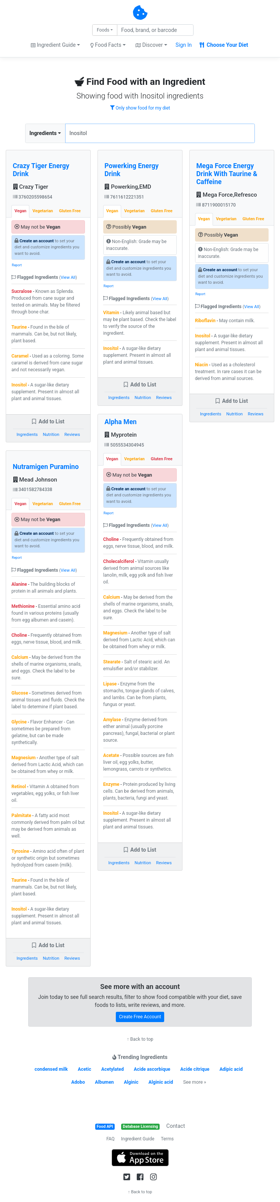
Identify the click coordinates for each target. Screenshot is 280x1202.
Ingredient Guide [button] (53, 45)
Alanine (19, 584)
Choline (19, 635)
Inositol (19, 385)
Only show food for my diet (140, 108)
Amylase (112, 719)
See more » (194, 1082)
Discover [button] (149, 45)
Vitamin (111, 312)
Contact (175, 1126)
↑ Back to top (140, 1039)
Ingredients (42, 133)
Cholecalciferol (118, 561)
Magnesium (23, 757)
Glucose (19, 693)
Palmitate (21, 815)
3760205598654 (33, 197)
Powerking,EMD (127, 186)
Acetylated (112, 1069)
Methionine (23, 606)
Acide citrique (194, 1069)
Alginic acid (161, 1082)
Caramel (20, 356)
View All (68, 277)
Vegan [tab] (20, 210)
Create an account (36, 240)
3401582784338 (33, 489)
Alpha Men (120, 422)
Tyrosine (20, 851)
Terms (167, 1139)
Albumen (104, 1082)
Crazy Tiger (30, 186)
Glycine (19, 722)
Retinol (18, 786)
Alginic (131, 1082)
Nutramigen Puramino (46, 467)
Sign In (184, 45)
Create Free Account (140, 1016)
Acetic (84, 1069)
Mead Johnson (35, 479)
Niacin (201, 364)
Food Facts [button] (106, 45)
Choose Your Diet (224, 45)
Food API (105, 1126)
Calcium (19, 657)
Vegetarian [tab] (42, 210)
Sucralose (21, 291)
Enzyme (111, 784)
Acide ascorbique (152, 1069)
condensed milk (51, 1069)
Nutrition (51, 434)
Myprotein (120, 434)
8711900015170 (216, 205)
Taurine (19, 327)
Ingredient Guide (137, 1139)
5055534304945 (124, 445)
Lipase (110, 684)
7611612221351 (124, 197)
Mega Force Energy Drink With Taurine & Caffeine (226, 174)
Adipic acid (231, 1069)
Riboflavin (205, 320)
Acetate (111, 755)
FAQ (110, 1139)
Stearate (112, 662)
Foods (103, 30)
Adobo (78, 1082)
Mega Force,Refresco (226, 194)
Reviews (72, 434)
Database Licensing (140, 1126)
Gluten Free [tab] (70, 210)
